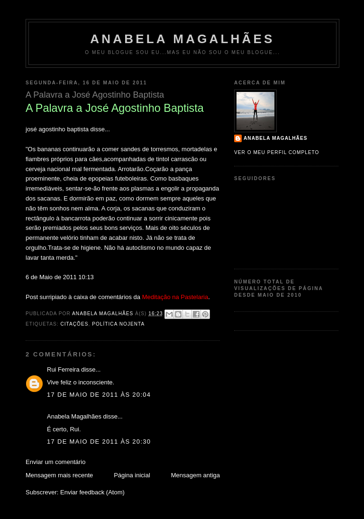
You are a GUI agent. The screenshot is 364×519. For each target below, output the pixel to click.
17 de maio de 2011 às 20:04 (99, 394)
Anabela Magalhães (182, 39)
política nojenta (118, 324)
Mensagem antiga (195, 475)
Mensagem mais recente (59, 475)
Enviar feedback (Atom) (92, 492)
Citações (74, 324)
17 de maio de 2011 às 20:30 (99, 441)
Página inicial (132, 475)
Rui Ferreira (63, 369)
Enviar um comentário (55, 461)
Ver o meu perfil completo (276, 152)
